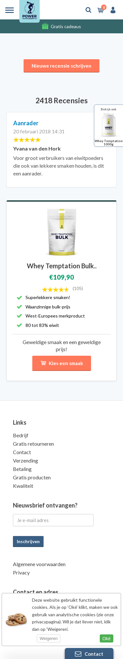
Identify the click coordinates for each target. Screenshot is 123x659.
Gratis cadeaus (66, 26)
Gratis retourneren (33, 444)
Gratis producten (32, 477)
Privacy (21, 572)
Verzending (25, 460)
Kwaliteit (23, 486)
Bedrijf (20, 435)
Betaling (22, 469)
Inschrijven (28, 541)
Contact (22, 452)
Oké (106, 638)
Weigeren (48, 638)
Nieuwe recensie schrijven (61, 66)
